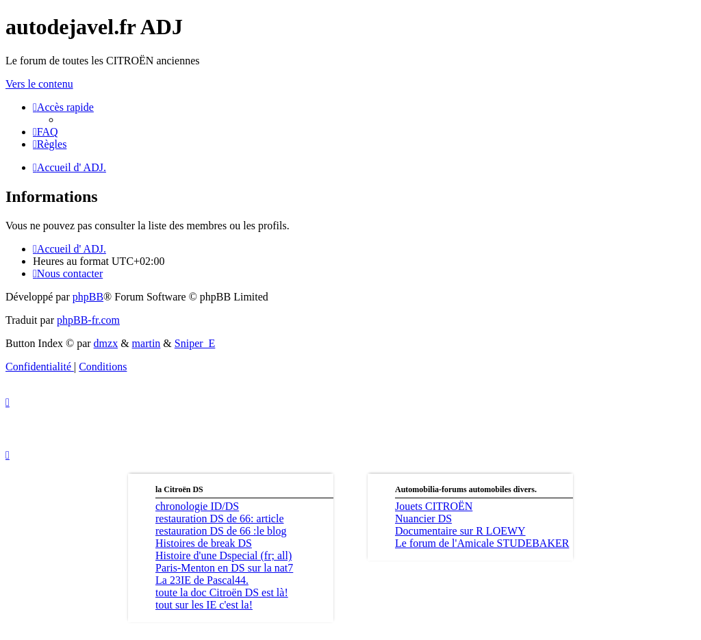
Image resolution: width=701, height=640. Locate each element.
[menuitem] (45, 132)
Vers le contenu (39, 84)
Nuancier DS (423, 518)
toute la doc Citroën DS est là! (221, 592)
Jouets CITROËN (433, 506)
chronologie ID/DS (197, 506)
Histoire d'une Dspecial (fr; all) (223, 555)
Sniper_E (195, 343)
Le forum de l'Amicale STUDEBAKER (482, 543)
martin (146, 343)
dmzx (106, 343)
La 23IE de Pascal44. (201, 580)
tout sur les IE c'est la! (204, 605)
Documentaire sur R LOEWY (460, 531)
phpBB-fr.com (88, 320)
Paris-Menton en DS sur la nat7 (224, 568)
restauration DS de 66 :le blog (221, 531)
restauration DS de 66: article (219, 518)
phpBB (88, 297)
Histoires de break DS (203, 543)
